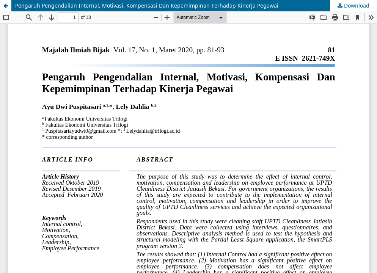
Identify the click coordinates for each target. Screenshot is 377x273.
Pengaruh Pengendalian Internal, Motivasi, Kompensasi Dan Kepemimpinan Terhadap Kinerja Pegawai (146, 5)
